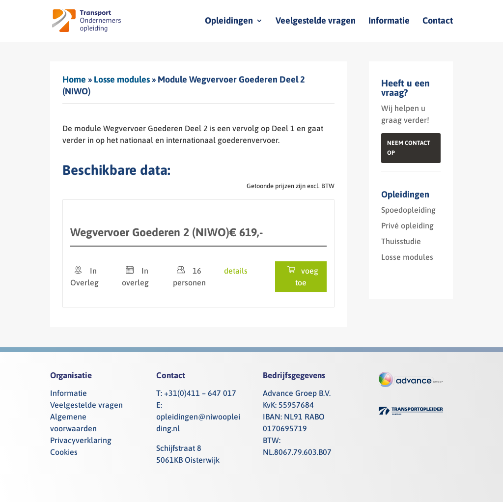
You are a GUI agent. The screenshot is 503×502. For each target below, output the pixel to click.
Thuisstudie (401, 241)
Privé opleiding (407, 225)
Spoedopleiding (408, 209)
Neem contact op (408, 147)
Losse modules (122, 79)
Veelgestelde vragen (316, 21)
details (236, 270)
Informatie (389, 21)
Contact (437, 21)
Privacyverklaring (81, 440)
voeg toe (300, 276)
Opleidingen (229, 21)
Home (74, 79)
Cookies (64, 451)
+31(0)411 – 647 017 (200, 393)
